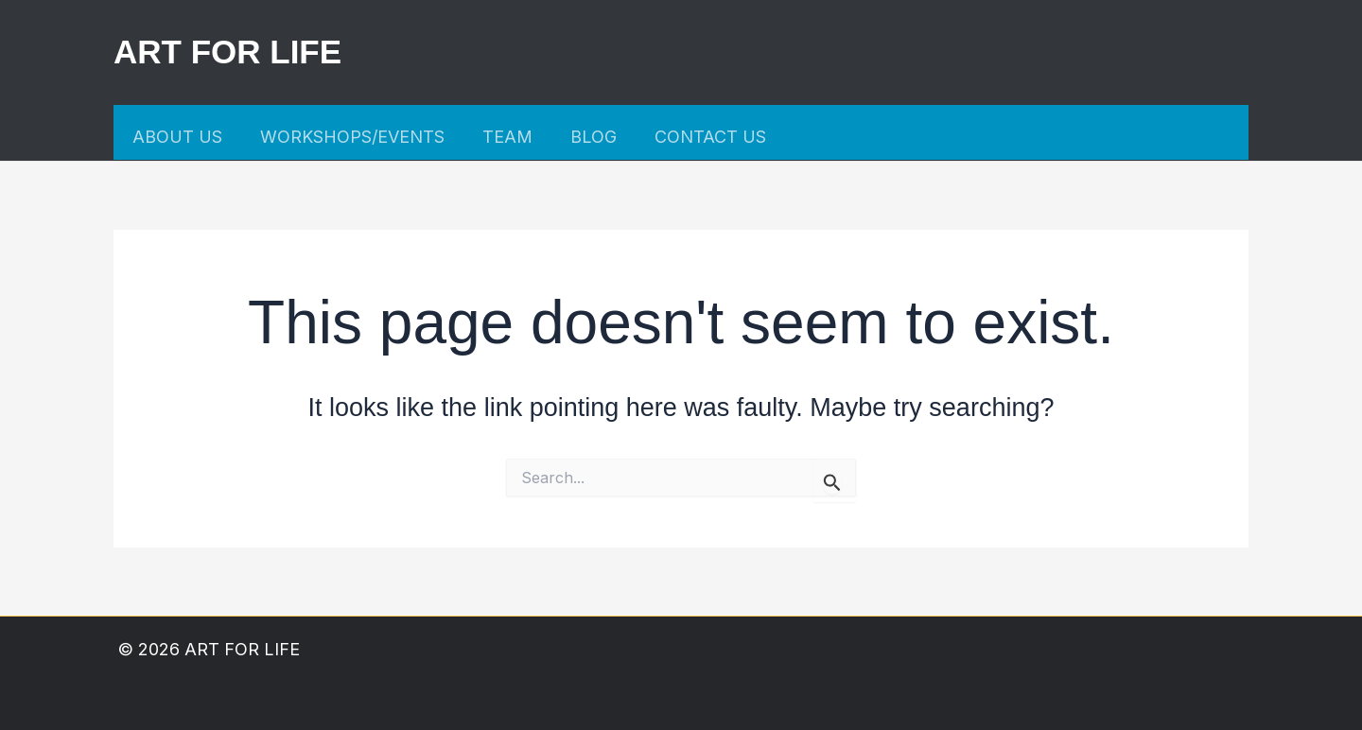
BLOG (593, 137)
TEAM (507, 137)
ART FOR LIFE (227, 51)
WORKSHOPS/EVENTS (352, 137)
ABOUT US (177, 137)
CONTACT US (710, 137)
